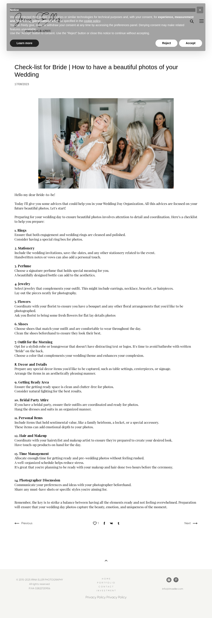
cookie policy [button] (92, 21)
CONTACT (106, 586)
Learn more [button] (24, 43)
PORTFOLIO (106, 582)
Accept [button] (190, 43)
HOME (106, 578)
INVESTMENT (106, 590)
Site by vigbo (106, 608)
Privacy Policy (96, 597)
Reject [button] (166, 43)
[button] (200, 10)
